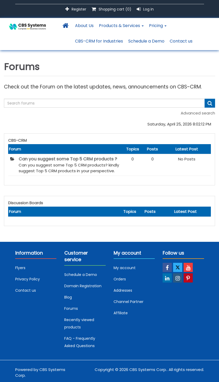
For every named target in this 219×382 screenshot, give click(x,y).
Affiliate (121, 313)
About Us (84, 26)
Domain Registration (83, 286)
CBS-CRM (17, 140)
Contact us (181, 41)
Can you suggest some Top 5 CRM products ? (68, 159)
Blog (68, 297)
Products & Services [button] (121, 26)
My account (125, 267)
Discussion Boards (25, 203)
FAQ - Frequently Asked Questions (79, 342)
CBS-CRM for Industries (99, 41)
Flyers (20, 267)
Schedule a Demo (146, 41)
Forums (71, 308)
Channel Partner (128, 301)
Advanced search (198, 113)
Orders (120, 279)
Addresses (123, 290)
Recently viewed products (79, 323)
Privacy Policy (27, 279)
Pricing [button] (158, 26)
